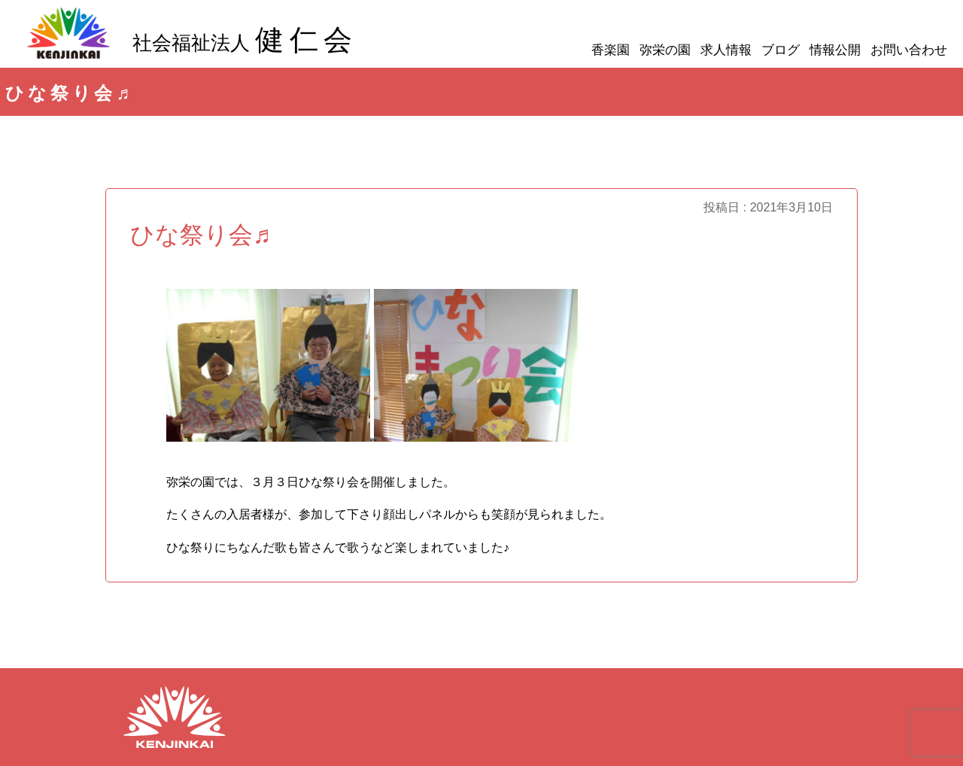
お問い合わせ (908, 50)
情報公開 (835, 50)
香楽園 (610, 50)
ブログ (780, 50)
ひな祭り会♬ (200, 234)
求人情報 (726, 50)
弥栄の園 (665, 50)
